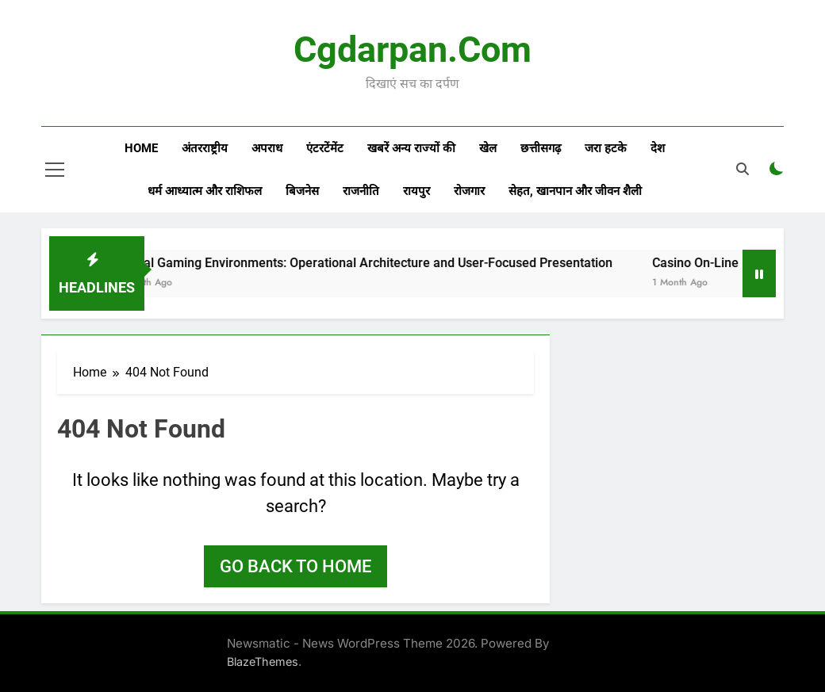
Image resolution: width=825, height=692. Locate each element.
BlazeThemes (262, 661)
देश (657, 148)
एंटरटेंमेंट (324, 148)
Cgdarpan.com (412, 50)
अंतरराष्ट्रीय (205, 148)
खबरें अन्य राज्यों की (411, 148)
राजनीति (361, 191)
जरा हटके (606, 148)
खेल (488, 148)
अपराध (266, 148)
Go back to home (295, 566)
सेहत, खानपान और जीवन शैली (575, 191)
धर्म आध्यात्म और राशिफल (205, 191)
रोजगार (469, 191)
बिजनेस (302, 191)
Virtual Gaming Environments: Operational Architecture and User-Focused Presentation (392, 262)
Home (141, 148)
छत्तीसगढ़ (540, 148)
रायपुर (416, 191)
